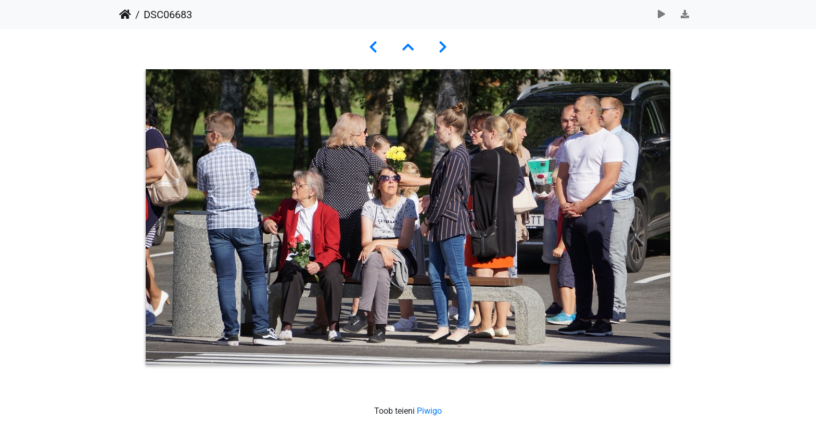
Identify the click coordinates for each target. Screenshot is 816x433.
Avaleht (125, 14)
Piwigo (429, 411)
